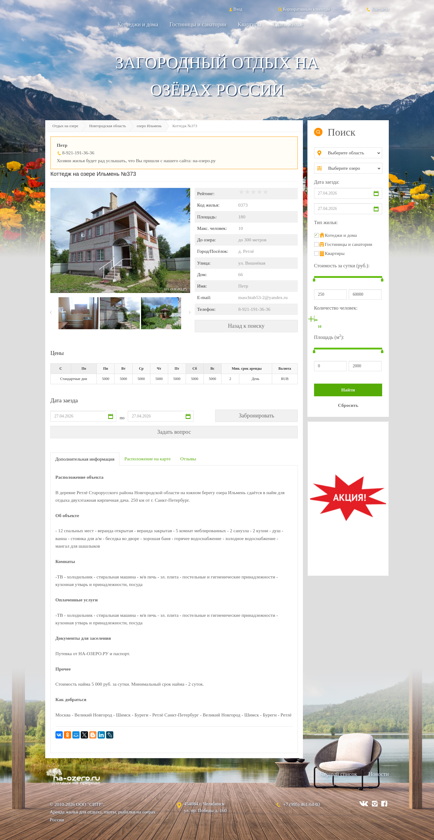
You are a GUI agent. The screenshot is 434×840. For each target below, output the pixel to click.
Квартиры (250, 24)
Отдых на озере (65, 126)
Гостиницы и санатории (197, 24)
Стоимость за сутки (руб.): (342, 266)
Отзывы (188, 458)
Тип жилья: (326, 222)
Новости (378, 774)
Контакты (377, 9)
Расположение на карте (147, 458)
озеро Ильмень (149, 126)
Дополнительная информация (85, 459)
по (122, 417)
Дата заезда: (326, 182)
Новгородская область (107, 126)
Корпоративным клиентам (303, 9)
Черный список (338, 774)
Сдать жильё (288, 24)
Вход (235, 9)
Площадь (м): (329, 336)
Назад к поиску (246, 326)
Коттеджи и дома (137, 24)
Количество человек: (335, 308)
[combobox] (353, 153)
